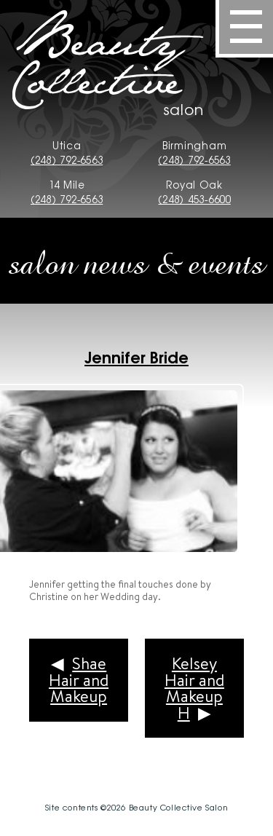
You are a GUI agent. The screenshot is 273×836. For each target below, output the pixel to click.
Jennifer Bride (136, 356)
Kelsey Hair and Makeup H (194, 688)
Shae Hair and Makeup (78, 679)
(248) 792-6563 (67, 159)
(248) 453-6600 (194, 199)
